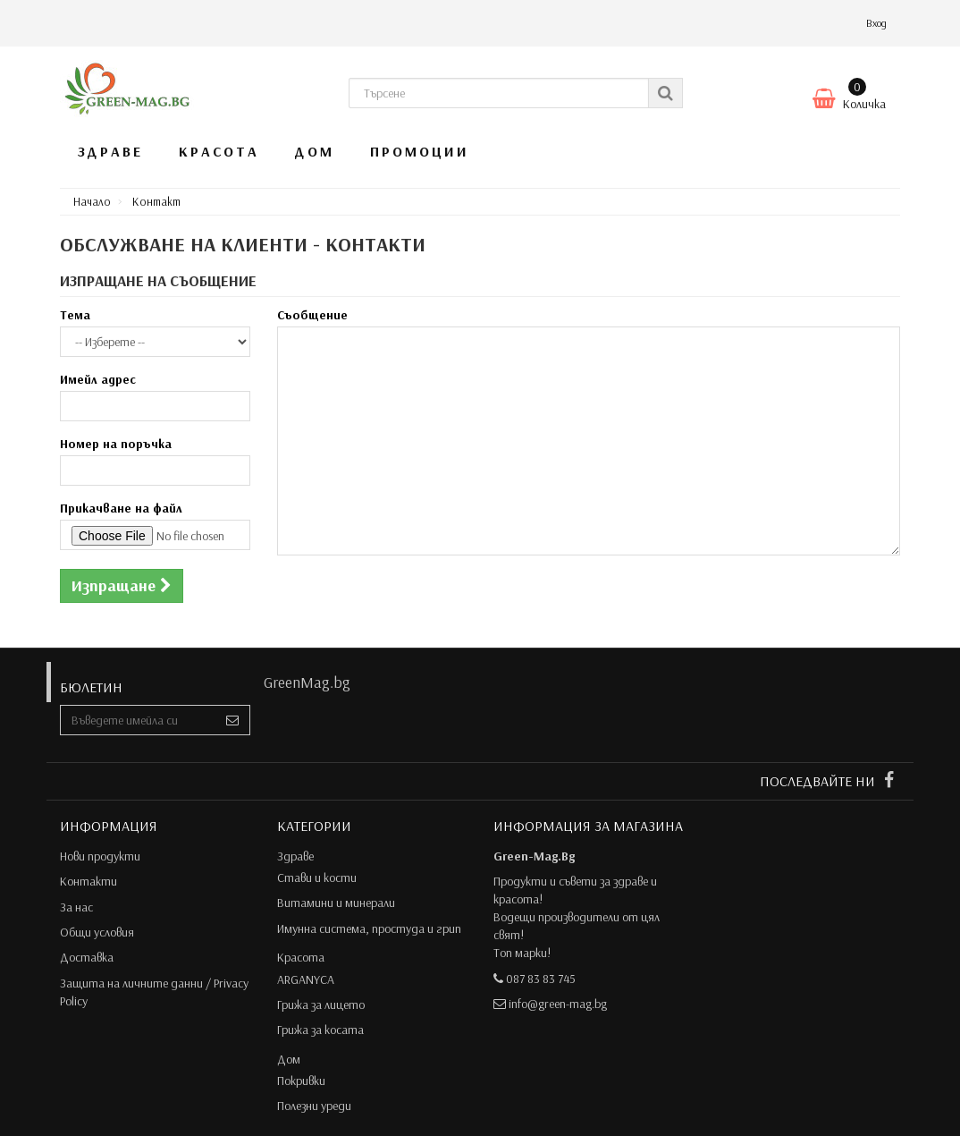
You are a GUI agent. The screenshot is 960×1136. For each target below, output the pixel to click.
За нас (76, 907)
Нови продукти (100, 856)
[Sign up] (232, 720)
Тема (75, 315)
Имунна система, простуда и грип (369, 928)
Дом (314, 151)
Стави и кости (317, 877)
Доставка (87, 957)
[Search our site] (499, 93)
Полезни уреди (314, 1106)
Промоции (419, 151)
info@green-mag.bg (558, 1004)
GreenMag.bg (307, 681)
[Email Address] (138, 720)
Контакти (88, 881)
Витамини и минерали (336, 902)
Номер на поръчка (116, 444)
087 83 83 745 (541, 979)
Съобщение (312, 315)
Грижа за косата (320, 1030)
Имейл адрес (98, 379)
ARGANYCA (305, 979)
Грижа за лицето (321, 1004)
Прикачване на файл (121, 508)
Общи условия (97, 932)
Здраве (110, 151)
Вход (876, 23)
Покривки (301, 1080)
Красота (219, 151)
